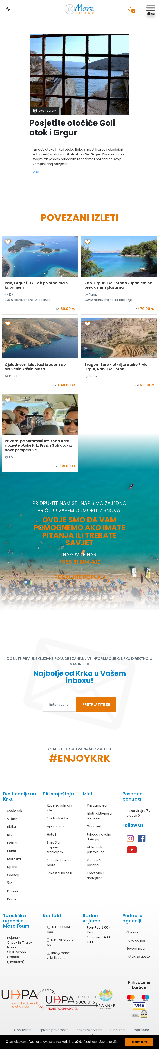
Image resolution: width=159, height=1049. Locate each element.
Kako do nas (136, 940)
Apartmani (55, 826)
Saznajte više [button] (108, 1041)
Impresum (141, 1030)
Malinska (14, 859)
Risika (11, 826)
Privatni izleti (97, 805)
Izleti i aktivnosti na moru (99, 816)
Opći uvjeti (22, 1030)
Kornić (12, 899)
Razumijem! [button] (139, 1041)
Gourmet (94, 826)
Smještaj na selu (59, 873)
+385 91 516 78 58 (60, 942)
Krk (9, 835)
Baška (12, 843)
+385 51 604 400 (80, 562)
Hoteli (51, 834)
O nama (132, 932)
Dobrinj (12, 891)
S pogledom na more (59, 862)
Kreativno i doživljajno (95, 875)
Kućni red (117, 1030)
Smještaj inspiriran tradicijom (55, 847)
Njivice (12, 867)
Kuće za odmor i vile (59, 808)
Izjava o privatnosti (53, 1030)
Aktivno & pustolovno (96, 849)
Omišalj (13, 875)
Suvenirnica (135, 948)
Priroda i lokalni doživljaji (99, 837)
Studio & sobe (57, 818)
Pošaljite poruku (79, 577)
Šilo (9, 883)
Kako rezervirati (89, 1030)
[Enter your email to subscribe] (60, 704)
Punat (11, 851)
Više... (37, 172)
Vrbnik (12, 818)
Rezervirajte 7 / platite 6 (138, 813)
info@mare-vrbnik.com (59, 955)
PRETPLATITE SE (96, 704)
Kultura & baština (94, 862)
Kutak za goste (138, 956)
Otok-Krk (14, 810)
